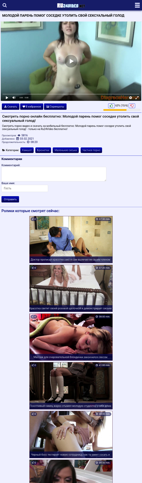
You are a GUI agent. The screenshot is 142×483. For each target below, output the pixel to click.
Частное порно (91, 150)
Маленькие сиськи (66, 150)
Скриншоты (55, 106)
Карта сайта (8, 475)
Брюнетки (43, 150)
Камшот (27, 150)
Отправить (10, 199)
